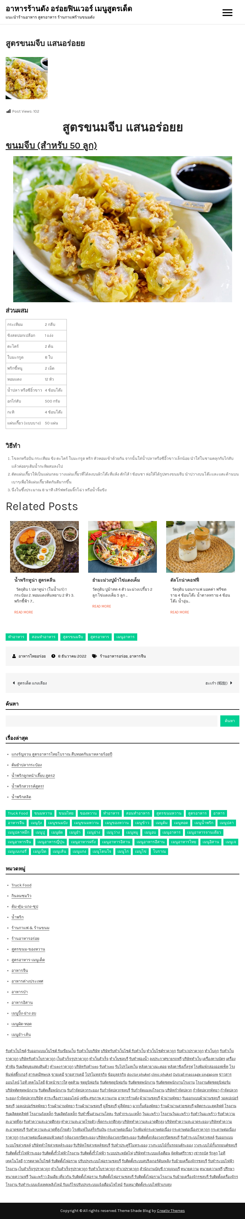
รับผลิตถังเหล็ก (65, 1114)
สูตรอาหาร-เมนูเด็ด (28, 960)
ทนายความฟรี (211, 1169)
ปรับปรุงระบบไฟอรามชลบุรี (99, 1161)
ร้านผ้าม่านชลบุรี (88, 1106)
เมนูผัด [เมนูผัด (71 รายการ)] (57, 832)
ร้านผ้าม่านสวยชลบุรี (177, 1106)
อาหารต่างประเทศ (27, 981)
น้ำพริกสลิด (21, 797)
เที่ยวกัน (65, 1177)
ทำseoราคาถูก (62, 1067)
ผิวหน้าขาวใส (56, 1082)
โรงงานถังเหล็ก (41, 1114)
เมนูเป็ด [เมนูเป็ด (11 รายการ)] (39, 851)
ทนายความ (190, 1169)
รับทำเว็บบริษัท (88, 1051)
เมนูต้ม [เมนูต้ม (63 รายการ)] (162, 822)
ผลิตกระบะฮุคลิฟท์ (209, 1106)
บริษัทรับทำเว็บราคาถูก (37, 1059)
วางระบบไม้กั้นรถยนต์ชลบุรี (215, 1145)
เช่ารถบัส (201, 1153)
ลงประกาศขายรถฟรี (166, 1059)
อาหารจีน (137, 656)
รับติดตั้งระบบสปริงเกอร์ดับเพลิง (146, 1161)
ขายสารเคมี (74, 1074)
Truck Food (21, 885)
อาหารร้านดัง (128, 1098)
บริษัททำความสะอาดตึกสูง (143, 1122)
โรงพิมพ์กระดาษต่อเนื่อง (152, 1129)
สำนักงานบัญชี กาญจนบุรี (160, 1169)
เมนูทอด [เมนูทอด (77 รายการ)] (181, 822)
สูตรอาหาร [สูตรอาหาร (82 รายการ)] (197, 813)
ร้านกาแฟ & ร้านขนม (30, 927)
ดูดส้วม (73, 1082)
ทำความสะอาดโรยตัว (78, 1122)
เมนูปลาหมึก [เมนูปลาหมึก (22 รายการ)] (18, 832)
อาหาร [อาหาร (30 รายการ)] (219, 813)
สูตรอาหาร (99, 636)
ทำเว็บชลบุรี (118, 1059)
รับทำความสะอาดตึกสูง (42, 1122)
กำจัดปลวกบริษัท (30, 1098)
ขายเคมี (57, 1074)
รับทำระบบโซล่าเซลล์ (197, 1137)
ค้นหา (12, 704)
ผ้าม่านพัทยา (171, 1098)
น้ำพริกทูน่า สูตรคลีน (34, 580)
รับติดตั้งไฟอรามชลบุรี (116, 1177)
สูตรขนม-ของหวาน (28, 949)
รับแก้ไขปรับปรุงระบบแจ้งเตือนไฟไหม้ (93, 1184)
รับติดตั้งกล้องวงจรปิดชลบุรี (158, 1137)
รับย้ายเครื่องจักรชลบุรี (189, 1161)
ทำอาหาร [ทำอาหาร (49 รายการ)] (111, 813)
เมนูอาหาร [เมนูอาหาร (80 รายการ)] (171, 832)
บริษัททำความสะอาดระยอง (187, 1122)
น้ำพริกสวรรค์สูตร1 (28, 786)
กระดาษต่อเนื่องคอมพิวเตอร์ (41, 1137)
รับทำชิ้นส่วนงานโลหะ (95, 1114)
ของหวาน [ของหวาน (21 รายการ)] (88, 813)
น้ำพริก (18, 917)
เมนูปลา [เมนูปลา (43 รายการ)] (227, 822)
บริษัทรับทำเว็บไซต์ (116, 1051)
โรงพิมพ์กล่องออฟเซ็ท (211, 1067)
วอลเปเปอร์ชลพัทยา (31, 1106)
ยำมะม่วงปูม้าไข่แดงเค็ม (116, 580)
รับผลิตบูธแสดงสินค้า (32, 1067)
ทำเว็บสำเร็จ (99, 1059)
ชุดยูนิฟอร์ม (89, 1082)
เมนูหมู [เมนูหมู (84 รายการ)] (132, 832)
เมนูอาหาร (125, 636)
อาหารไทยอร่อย (32, 656)
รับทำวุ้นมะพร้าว (204, 1114)
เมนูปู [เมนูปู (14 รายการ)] (40, 832)
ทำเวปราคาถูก (127, 1169)
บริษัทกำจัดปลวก (178, 1090)
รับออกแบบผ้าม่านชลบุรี (201, 1098)
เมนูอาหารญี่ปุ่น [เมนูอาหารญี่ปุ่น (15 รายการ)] (51, 842)
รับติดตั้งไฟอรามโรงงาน (153, 1177)
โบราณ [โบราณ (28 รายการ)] (159, 851)
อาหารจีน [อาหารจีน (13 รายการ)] (16, 822)
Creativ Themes (171, 1210)
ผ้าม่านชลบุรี (150, 1098)
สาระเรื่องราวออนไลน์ (61, 1098)
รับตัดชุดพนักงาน (141, 1082)
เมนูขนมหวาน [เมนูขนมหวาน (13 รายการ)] (86, 822)
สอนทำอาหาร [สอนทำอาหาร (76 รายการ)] (138, 813)
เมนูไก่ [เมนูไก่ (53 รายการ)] (123, 851)
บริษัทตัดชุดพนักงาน (22, 1090)
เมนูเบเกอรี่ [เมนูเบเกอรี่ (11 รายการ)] (17, 851)
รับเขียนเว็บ (67, 1051)
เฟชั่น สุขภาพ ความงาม (98, 1098)
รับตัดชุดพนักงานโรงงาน (175, 1082)
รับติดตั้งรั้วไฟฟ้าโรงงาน (60, 1153)
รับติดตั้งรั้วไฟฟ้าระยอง (23, 1153)
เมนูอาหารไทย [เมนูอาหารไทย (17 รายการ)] (183, 842)
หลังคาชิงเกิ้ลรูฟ (180, 1067)
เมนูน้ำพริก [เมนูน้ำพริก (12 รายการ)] (203, 822)
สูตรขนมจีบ (73, 636)
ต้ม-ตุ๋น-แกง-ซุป (25, 906)
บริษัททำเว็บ (192, 1059)
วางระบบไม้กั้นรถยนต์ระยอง (170, 1145)
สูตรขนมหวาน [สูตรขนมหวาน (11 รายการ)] (169, 813)
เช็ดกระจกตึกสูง (109, 1122)
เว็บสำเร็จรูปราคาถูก (72, 1059)
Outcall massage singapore (195, 1074)
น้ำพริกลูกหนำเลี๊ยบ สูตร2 (33, 775)
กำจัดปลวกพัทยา (206, 1090)
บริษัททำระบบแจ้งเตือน (152, 1153)
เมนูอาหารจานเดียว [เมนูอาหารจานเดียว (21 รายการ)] (204, 832)
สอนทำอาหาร (44, 636)
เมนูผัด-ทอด (22, 1024)
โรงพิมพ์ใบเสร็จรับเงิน (89, 1129)
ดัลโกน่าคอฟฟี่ (184, 580)
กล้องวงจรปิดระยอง (80, 1137)
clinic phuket (161, 1074)
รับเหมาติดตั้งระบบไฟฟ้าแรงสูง (147, 1184)
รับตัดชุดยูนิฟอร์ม (113, 1082)
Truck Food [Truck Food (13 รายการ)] (18, 813)
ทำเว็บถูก (212, 1051)
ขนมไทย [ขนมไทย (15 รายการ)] (66, 813)
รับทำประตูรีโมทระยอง (129, 1145)
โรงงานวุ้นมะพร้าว (175, 1114)
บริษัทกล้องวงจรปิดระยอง (116, 1137)
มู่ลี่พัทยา (125, 1106)
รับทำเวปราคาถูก (190, 1051)
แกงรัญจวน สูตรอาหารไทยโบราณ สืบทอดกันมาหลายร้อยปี (62, 754)
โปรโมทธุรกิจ (96, 1074)
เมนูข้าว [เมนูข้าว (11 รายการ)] (142, 822)
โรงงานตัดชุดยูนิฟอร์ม (213, 1082)
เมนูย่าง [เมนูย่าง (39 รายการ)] (93, 832)
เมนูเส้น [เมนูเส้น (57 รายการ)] (59, 851)
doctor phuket (138, 1074)
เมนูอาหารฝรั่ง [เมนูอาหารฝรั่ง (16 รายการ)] (83, 842)
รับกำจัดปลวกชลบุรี (115, 1090)
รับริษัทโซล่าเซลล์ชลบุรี (91, 1145)
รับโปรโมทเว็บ (126, 1067)
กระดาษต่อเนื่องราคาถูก (191, 1129)
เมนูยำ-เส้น (21, 1034)
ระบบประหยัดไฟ (120, 1153)
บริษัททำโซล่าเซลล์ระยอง (52, 1145)
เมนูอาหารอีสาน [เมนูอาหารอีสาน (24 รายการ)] (151, 842)
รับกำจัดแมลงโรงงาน (147, 1090)
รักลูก (213, 1153)
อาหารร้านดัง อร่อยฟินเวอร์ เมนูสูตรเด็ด (69, 8)
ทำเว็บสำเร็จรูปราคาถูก (69, 1169)
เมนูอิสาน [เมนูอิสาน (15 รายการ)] (211, 842)
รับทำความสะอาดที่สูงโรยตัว (48, 1129)
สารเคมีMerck (39, 1074)
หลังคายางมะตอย (153, 1067)
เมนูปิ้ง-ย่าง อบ (24, 1013)
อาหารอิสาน (22, 1002)
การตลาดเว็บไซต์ (37, 1161)
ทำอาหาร (16, 636)
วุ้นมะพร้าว (151, 1114)
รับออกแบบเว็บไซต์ (42, 1051)
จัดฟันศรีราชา (182, 1153)
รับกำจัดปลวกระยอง (83, 1090)
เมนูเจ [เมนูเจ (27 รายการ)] (231, 842)
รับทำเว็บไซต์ (16, 1051)
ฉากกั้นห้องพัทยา (146, 1106)
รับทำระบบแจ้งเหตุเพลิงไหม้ (40, 1184)
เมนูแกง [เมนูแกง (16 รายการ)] (79, 851)
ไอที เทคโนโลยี (32, 1082)
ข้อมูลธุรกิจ (117, 1074)
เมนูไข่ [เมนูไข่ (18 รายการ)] (140, 851)
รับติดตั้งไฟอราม (64, 1161)
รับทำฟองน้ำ (139, 1059)
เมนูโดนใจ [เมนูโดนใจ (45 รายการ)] (102, 851)
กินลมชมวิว (21, 895)
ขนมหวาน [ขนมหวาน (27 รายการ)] (43, 813)
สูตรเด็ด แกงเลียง (32, 683)
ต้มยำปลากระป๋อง (27, 765)
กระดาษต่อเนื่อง (119, 1129)
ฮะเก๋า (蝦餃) (216, 683)
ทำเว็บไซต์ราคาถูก (161, 1051)
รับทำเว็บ (139, 1051)
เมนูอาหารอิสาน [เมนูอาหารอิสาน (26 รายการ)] (116, 842)
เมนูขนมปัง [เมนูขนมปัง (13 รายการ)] (58, 822)
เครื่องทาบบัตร (213, 1059)
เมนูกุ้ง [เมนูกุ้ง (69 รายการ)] (36, 822)
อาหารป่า (20, 992)
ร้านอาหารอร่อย (114, 656)
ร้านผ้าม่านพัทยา (61, 1106)
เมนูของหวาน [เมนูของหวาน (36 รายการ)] (117, 822)
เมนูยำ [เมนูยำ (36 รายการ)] (75, 832)
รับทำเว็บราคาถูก (101, 1169)
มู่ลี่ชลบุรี (110, 1106)
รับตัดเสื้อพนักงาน (52, 1090)
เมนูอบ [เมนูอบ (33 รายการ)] (150, 832)
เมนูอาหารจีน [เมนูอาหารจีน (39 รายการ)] (19, 842)
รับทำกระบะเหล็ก (127, 1114)
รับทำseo (106, 1067)
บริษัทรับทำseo (86, 1067)
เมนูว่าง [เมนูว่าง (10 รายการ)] (113, 832)
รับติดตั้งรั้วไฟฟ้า (93, 1153)
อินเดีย (53, 1177)
